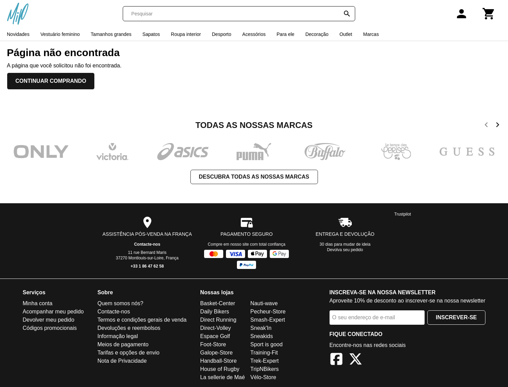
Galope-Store (216, 353)
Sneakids (261, 336)
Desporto (221, 34)
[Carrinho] (489, 14)
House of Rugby (220, 369)
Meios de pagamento (122, 344)
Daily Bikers (214, 311)
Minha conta (37, 303)
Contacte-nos (147, 244)
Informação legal (117, 336)
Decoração (317, 34)
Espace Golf (215, 336)
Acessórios (254, 34)
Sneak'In (260, 328)
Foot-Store (213, 344)
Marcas (371, 34)
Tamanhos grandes (111, 34)
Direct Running (218, 320)
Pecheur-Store (267, 311)
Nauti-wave (264, 303)
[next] (498, 126)
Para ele (285, 34)
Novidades (18, 34)
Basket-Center (217, 303)
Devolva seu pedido (345, 249)
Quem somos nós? (120, 303)
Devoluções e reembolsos (128, 328)
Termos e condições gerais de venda (142, 320)
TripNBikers (264, 369)
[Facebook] (336, 360)
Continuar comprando (50, 81)
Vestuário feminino (60, 34)
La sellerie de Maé (222, 377)
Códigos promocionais (50, 328)
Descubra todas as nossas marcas (254, 177)
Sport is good (266, 344)
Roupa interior (186, 34)
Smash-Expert (267, 320)
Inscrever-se (456, 317)
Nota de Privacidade (122, 361)
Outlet (345, 34)
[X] (355, 360)
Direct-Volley (215, 328)
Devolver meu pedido (48, 320)
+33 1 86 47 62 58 (147, 266)
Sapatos (151, 34)
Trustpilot (402, 214)
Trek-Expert (264, 361)
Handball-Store (218, 361)
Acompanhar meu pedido (53, 311)
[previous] (486, 126)
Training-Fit (264, 353)
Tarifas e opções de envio (128, 353)
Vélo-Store (263, 377)
